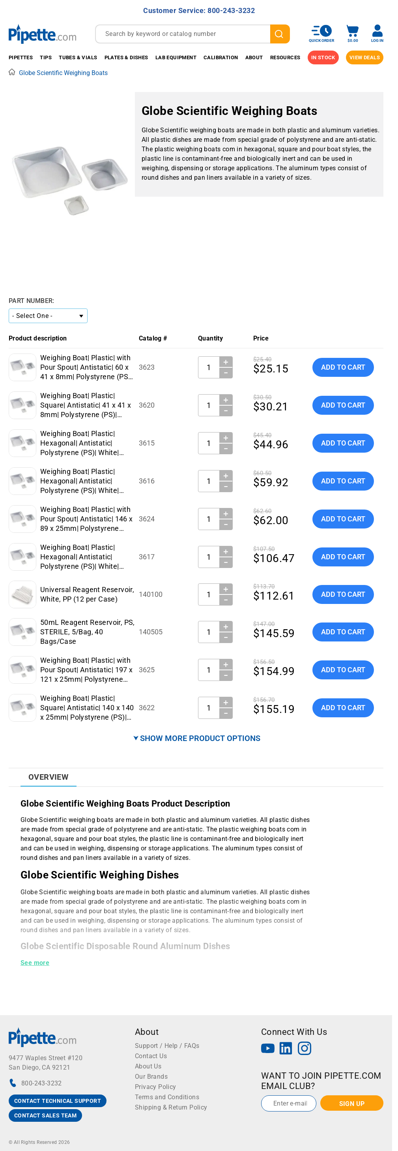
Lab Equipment (175, 57)
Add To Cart (343, 367)
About (254, 57)
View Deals (364, 57)
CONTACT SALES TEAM (45, 1115)
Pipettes (21, 57)
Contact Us (151, 1056)
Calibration (221, 57)
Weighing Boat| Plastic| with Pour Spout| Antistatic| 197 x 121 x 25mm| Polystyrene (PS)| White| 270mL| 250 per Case (86, 679)
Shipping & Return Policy (171, 1107)
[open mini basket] (353, 33)
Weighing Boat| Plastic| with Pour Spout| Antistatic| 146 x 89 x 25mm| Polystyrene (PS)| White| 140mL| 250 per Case (86, 528)
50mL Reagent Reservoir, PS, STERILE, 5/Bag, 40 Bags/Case (87, 631)
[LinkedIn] (286, 1049)
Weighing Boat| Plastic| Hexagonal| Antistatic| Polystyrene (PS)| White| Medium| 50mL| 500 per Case (79, 490)
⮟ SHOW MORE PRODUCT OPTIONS (196, 738)
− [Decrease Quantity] (226, 373)
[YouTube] (268, 1049)
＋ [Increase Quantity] (226, 362)
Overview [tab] (48, 777)
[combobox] (192, 33)
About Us (148, 1066)
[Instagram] (304, 1049)
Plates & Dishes (126, 57)
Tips (46, 57)
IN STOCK (323, 57)
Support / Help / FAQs (167, 1045)
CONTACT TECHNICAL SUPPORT (57, 1101)
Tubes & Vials (78, 57)
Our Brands (151, 1076)
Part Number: (31, 301)
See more (35, 963)
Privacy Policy (155, 1087)
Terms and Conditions (167, 1097)
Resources (285, 57)
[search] (280, 33)
